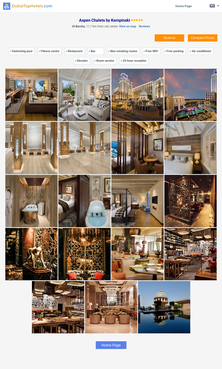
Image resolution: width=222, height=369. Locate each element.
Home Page (183, 6)
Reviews (144, 26)
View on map (127, 26)
